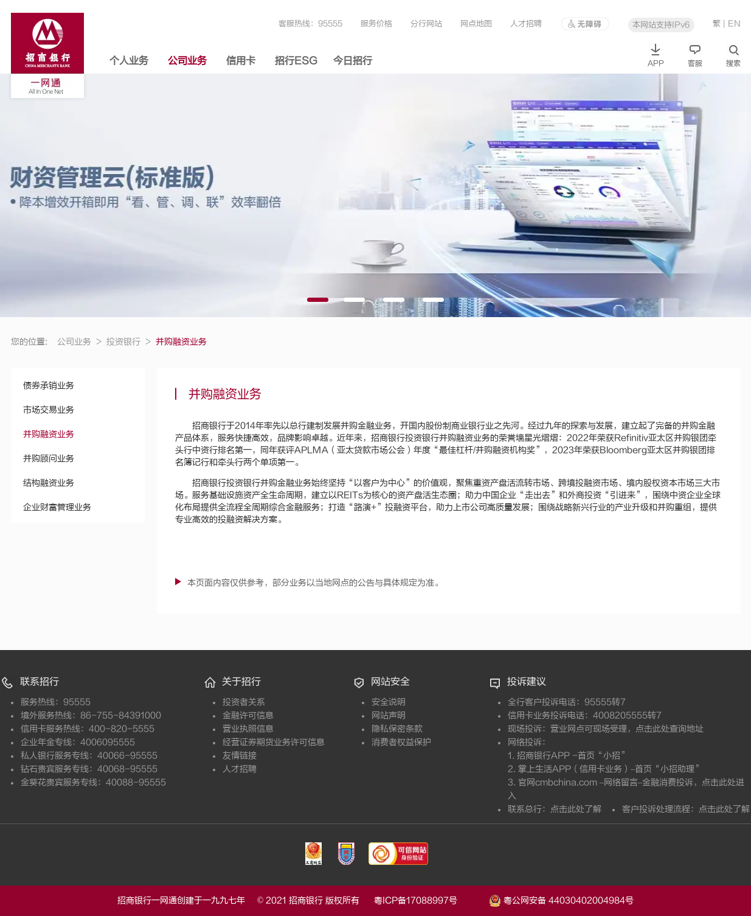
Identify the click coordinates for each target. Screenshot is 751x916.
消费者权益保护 (401, 742)
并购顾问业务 (48, 458)
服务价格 (376, 23)
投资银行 (128, 342)
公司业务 (187, 60)
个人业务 (128, 60)
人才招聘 (526, 23)
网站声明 (389, 715)
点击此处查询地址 (669, 729)
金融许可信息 (248, 715)
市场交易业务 (48, 410)
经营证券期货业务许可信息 (274, 742)
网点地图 (476, 23)
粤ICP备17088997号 (430, 900)
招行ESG (296, 60)
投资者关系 (244, 702)
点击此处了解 (575, 809)
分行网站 (426, 23)
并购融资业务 (48, 434)
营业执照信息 (248, 729)
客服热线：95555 (310, 23)
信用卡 (240, 60)
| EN (732, 23)
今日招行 (352, 60)
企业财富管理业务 (57, 507)
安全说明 (389, 702)
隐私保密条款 (397, 729)
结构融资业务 (48, 483)
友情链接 (240, 755)
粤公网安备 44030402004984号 (561, 899)
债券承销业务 (48, 385)
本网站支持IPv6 (661, 24)
